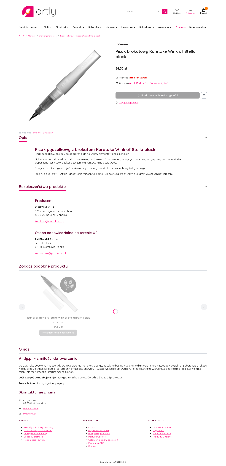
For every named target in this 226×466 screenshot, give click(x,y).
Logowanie (158, 430)
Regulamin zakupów (98, 430)
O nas (91, 427)
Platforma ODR (96, 443)
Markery (31, 36)
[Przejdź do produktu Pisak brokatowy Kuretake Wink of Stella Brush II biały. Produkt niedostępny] (58, 292)
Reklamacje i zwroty (34, 439)
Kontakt (92, 446)
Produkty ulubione (162, 436)
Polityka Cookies (97, 436)
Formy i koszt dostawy (36, 433)
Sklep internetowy (112, 462)
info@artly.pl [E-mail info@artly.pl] (29, 413)
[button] (164, 11)
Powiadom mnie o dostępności (157, 95)
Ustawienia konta (162, 427)
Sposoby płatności (33, 436)
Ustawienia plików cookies (102, 439)
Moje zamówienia (162, 433)
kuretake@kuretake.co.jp (49, 221)
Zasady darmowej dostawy (38, 427)
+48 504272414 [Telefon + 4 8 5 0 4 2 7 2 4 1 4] (30, 408)
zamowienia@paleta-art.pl (50, 253)
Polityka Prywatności (99, 433)
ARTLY (21, 36)
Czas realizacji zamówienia (38, 430)
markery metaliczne (47, 36)
